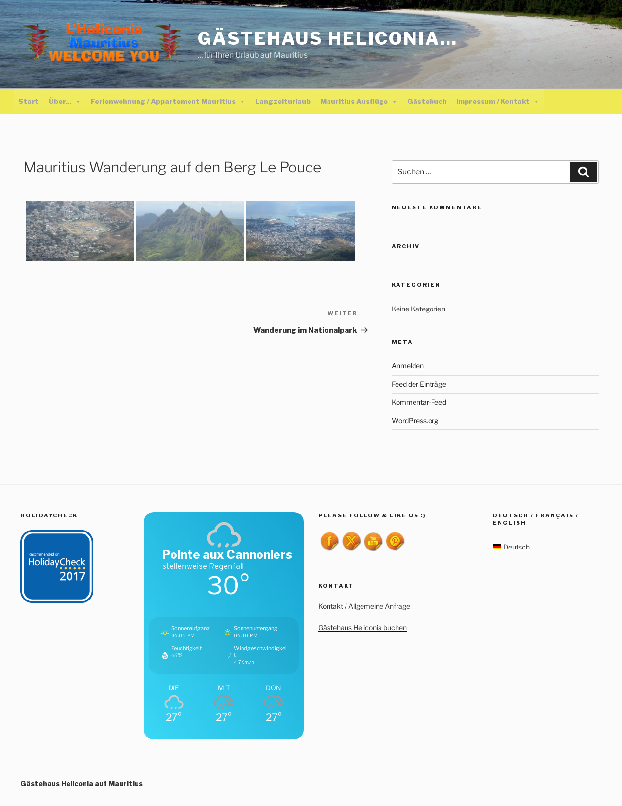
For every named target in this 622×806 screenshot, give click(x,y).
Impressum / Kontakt (497, 101)
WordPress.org (415, 420)
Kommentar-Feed (419, 402)
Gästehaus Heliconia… (328, 38)
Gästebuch (427, 101)
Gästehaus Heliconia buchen (362, 627)
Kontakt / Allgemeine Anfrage (364, 606)
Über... (65, 101)
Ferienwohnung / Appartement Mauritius (168, 101)
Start (28, 101)
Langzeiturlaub (283, 101)
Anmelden (408, 365)
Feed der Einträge (419, 384)
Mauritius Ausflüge (358, 101)
